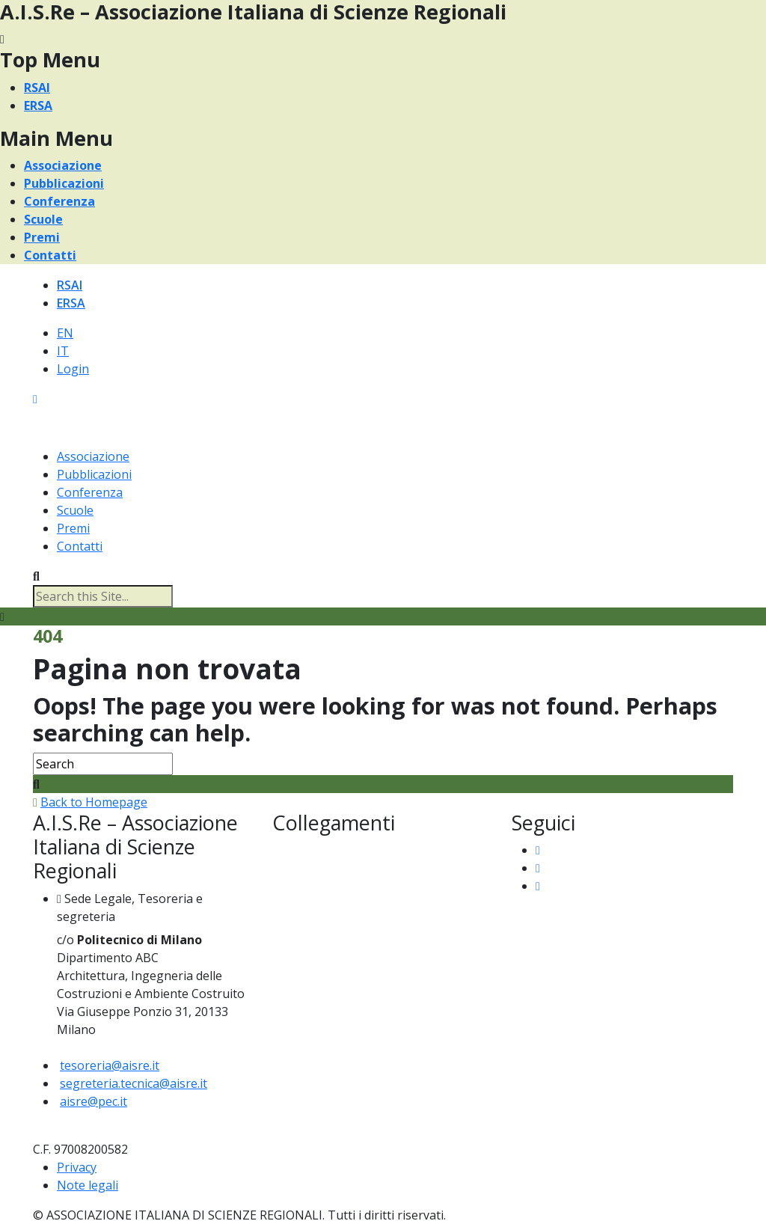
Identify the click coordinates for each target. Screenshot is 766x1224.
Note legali (87, 1185)
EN (65, 333)
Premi (42, 237)
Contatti (50, 255)
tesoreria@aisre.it (109, 1065)
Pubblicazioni (64, 183)
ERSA (38, 105)
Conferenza (59, 201)
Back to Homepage (93, 802)
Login (73, 369)
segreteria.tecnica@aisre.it (133, 1083)
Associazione (63, 165)
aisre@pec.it (93, 1101)
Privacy (76, 1167)
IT (63, 351)
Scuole (43, 219)
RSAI (37, 87)
